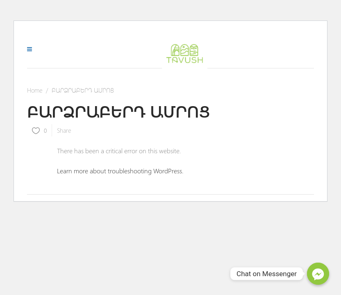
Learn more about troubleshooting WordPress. (120, 170)
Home (35, 90)
